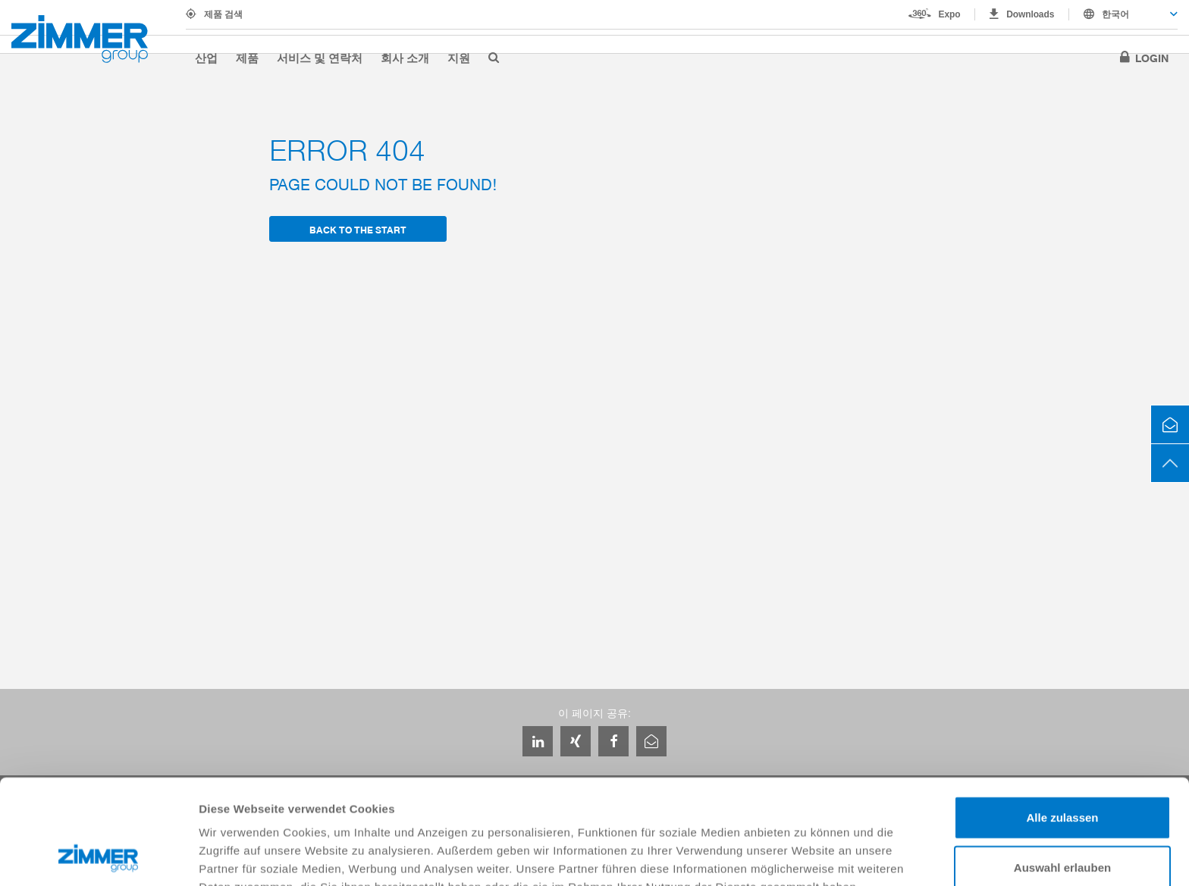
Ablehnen (1062, 818)
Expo (950, 14)
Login (1152, 57)
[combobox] (1123, 14)
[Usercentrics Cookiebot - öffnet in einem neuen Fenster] (98, 856)
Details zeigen (806, 856)
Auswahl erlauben (1062, 768)
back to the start (357, 229)
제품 (247, 57)
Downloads (1030, 14)
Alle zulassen (1062, 718)
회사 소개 (405, 57)
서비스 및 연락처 (319, 57)
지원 (458, 57)
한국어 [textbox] (1115, 14)
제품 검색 (223, 14)
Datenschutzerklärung (262, 806)
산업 (206, 57)
